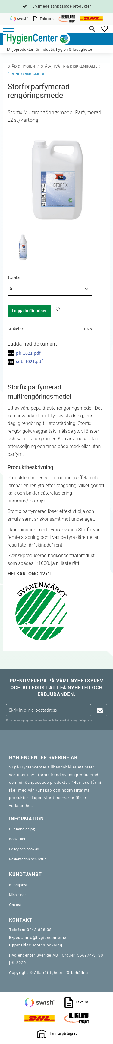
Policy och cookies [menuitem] (24, 849)
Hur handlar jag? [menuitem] (23, 829)
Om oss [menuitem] (15, 904)
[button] (8, 31)
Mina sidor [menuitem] (17, 895)
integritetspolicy (81, 720)
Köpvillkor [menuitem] (17, 839)
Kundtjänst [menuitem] (18, 885)
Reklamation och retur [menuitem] (27, 859)
